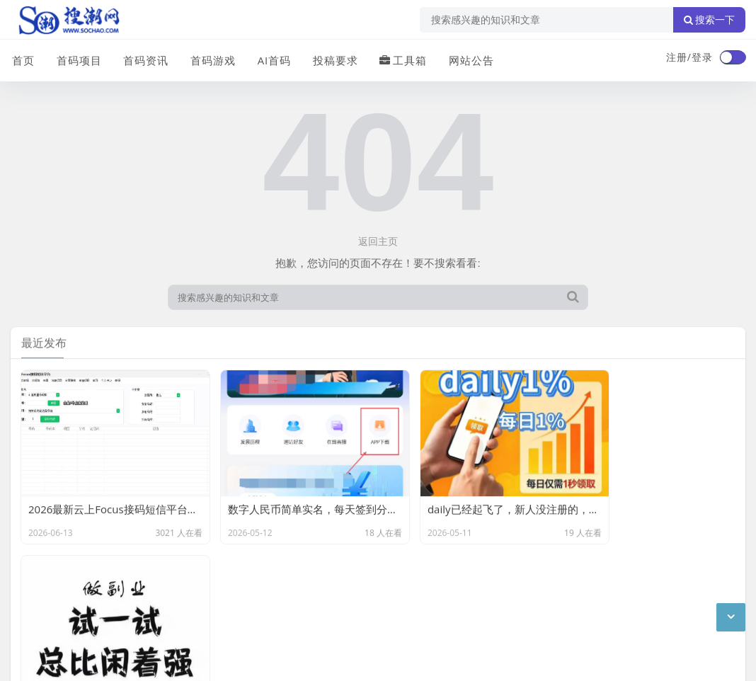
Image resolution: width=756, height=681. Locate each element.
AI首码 (271, 59)
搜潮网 (103, 623)
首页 (22, 59)
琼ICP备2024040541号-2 (68, 659)
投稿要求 (332, 59)
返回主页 (378, 241)
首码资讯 (143, 59)
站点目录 (192, 586)
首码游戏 (210, 59)
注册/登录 (689, 57)
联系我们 (84, 586)
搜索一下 (709, 19)
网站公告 (467, 59)
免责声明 (138, 586)
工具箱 (399, 59)
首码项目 (77, 59)
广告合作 (30, 586)
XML (236, 586)
